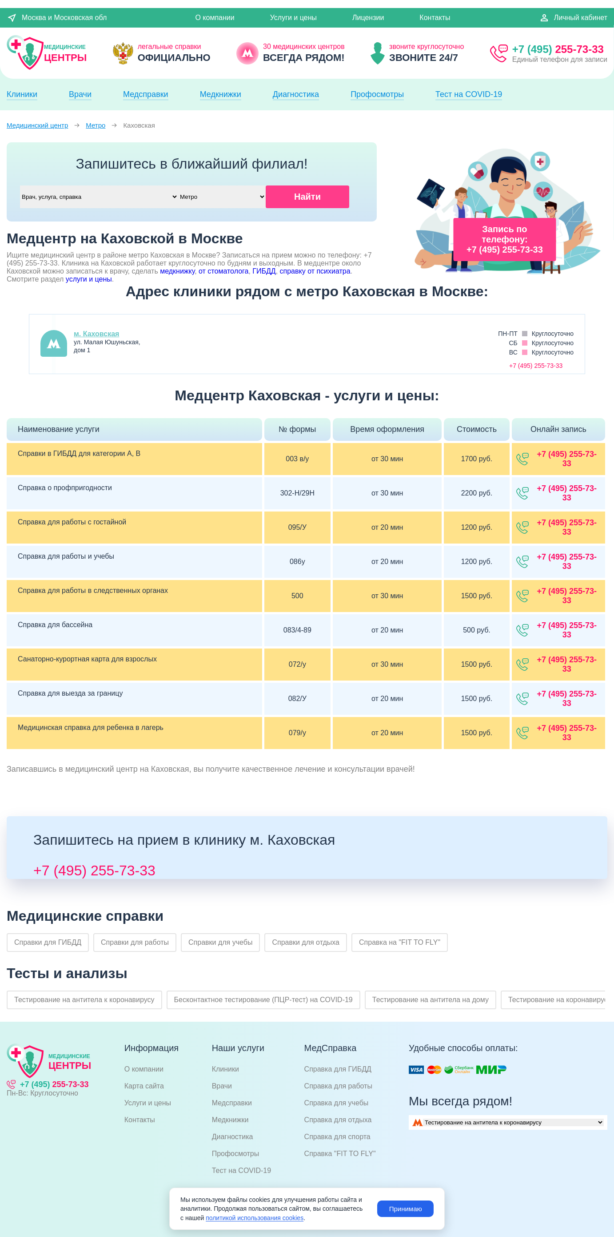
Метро (95, 125)
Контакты (434, 17)
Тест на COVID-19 (468, 94)
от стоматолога (223, 271)
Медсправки (145, 94)
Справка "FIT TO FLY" (340, 1153)
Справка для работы (338, 1086)
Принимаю (404, 1209)
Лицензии (368, 17)
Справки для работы (135, 942)
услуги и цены (89, 279)
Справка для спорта (337, 1136)
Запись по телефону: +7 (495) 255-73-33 (504, 239)
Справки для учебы (220, 942)
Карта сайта (144, 1086)
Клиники (22, 94)
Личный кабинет (573, 17)
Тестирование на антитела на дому (430, 999)
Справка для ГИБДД (337, 1069)
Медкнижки (220, 94)
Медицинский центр (37, 125)
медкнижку (177, 271)
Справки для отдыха (305, 942)
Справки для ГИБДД (47, 942)
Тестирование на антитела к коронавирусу (84, 999)
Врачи (80, 94)
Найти (307, 196)
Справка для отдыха (338, 1120)
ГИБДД (263, 271)
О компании (214, 17)
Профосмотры (377, 94)
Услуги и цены (293, 17)
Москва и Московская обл (57, 17)
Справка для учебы (336, 1103)
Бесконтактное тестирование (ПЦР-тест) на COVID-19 (263, 999)
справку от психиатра (315, 271)
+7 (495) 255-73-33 (94, 870)
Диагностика (296, 94)
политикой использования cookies (254, 1217)
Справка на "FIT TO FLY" (399, 942)
